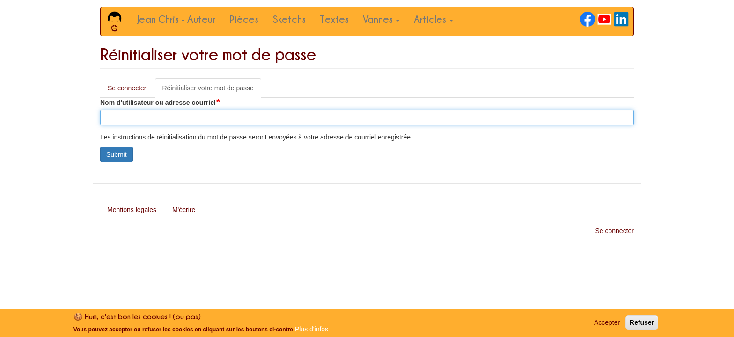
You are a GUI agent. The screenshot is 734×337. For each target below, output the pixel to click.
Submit (116, 154)
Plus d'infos (311, 330)
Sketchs (289, 19)
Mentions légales (131, 209)
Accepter (607, 324)
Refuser (642, 324)
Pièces (243, 19)
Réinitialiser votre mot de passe (211, 90)
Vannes (381, 19)
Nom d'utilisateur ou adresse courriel (158, 102)
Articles (433, 19)
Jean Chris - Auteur (176, 19)
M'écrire (183, 209)
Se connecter (127, 88)
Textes (334, 19)
